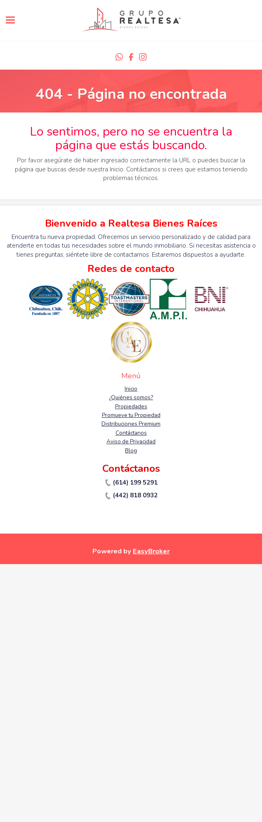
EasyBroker (151, 551)
